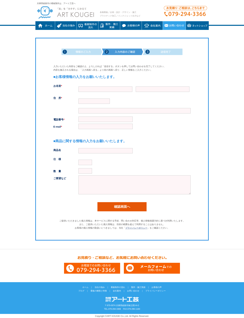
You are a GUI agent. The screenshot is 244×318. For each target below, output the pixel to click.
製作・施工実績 (138, 287)
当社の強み (66, 25)
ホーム (45, 25)
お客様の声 (131, 25)
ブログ (81, 291)
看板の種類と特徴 (98, 291)
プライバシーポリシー (136, 228)
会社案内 (152, 25)
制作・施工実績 (109, 25)
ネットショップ (197, 25)
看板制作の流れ (87, 25)
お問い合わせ (174, 25)
